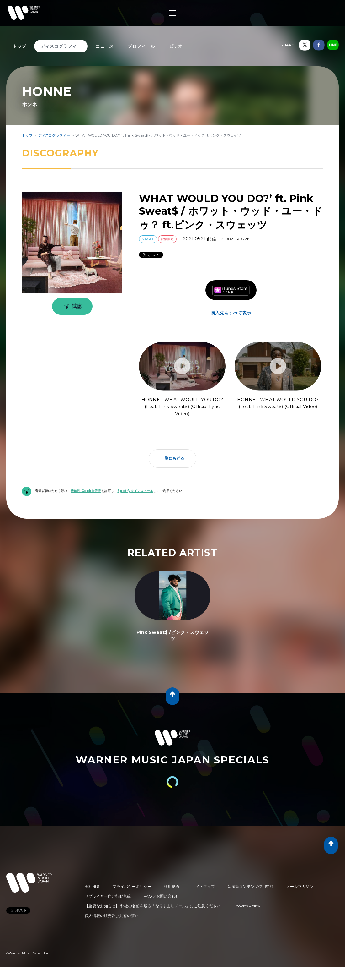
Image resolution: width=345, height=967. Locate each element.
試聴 (72, 306)
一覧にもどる (172, 458)
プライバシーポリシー (132, 886)
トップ (19, 46)
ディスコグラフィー (61, 46)
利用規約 (171, 886)
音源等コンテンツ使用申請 (250, 886)
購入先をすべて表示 (231, 313)
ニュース (104, 46)
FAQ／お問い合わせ (161, 896)
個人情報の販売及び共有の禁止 (112, 915)
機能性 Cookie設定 (86, 491)
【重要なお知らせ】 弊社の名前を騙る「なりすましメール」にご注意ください (153, 906)
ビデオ (176, 46)
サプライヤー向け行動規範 (108, 896)
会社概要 (92, 886)
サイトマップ (203, 886)
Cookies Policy (246, 906)
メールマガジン (299, 886)
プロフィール (141, 46)
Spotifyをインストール (135, 491)
